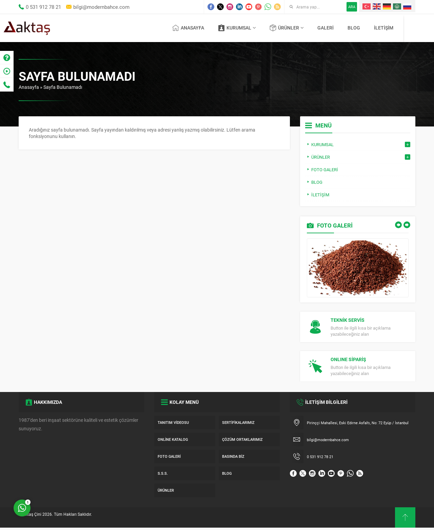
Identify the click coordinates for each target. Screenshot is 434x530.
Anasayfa (29, 87)
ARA (351, 6)
